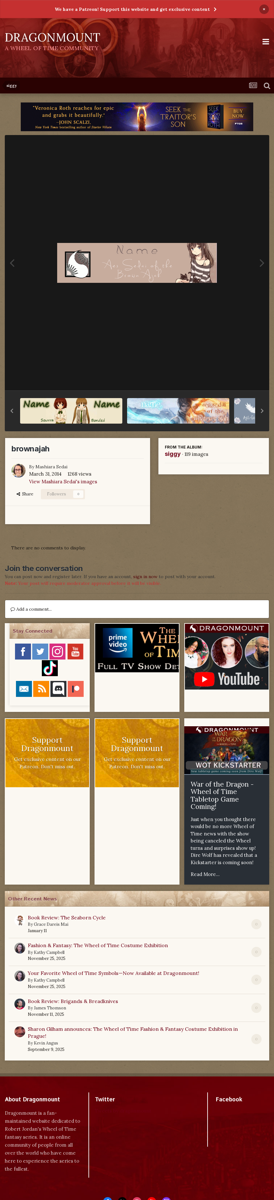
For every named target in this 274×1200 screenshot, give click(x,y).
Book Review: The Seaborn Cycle (67, 917)
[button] (12, 411)
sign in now (145, 576)
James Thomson (50, 1008)
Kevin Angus (46, 1043)
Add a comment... (31, 609)
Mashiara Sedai (51, 467)
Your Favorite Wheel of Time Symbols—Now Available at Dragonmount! (113, 973)
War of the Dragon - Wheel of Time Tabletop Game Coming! (222, 795)
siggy (173, 453)
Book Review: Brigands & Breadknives (73, 1001)
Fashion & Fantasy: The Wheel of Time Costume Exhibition (98, 945)
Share (25, 494)
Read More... (205, 874)
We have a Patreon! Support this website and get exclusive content (132, 9)
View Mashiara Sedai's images (63, 482)
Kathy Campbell (49, 952)
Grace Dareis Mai (51, 924)
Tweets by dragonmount (123, 1111)
